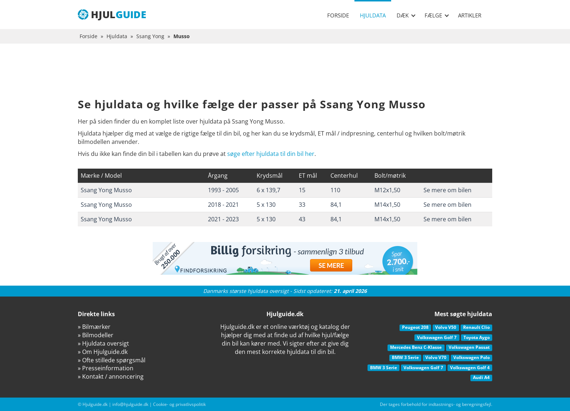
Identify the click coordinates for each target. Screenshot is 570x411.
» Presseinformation (105, 368)
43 (302, 219)
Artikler (469, 15)
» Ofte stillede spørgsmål (111, 360)
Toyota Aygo (476, 337)
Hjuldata (373, 15)
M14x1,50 (387, 205)
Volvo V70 (435, 357)
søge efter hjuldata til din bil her (270, 154)
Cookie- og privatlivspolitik (179, 404)
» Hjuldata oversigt (103, 343)
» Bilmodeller (95, 335)
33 (302, 205)
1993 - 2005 (223, 190)
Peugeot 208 (415, 327)
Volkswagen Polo (471, 357)
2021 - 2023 (223, 219)
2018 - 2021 (223, 205)
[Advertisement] (285, 76)
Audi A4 (481, 377)
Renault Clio (476, 327)
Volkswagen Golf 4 (470, 367)
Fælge (437, 15)
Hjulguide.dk (95, 404)
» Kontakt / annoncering (111, 376)
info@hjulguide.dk (130, 404)
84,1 (336, 205)
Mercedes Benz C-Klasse (416, 347)
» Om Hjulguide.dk (103, 352)
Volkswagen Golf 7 (437, 337)
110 (335, 190)
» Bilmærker (94, 327)
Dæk (406, 15)
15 (302, 190)
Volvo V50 (445, 327)
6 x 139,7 (268, 190)
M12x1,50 (387, 190)
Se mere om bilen (447, 190)
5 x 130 (266, 205)
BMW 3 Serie (405, 357)
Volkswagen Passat (469, 347)
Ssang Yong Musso (106, 190)
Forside (338, 15)
